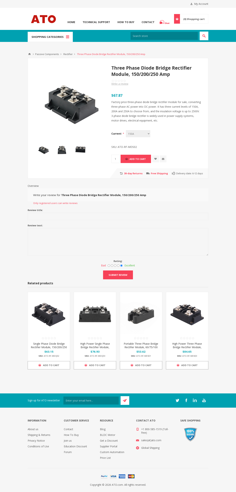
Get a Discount (109, 440)
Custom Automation (112, 452)
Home (71, 22)
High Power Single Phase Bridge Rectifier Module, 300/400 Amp (95, 347)
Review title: (35, 210)
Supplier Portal (108, 446)
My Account (201, 4)
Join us (68, 440)
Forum (68, 452)
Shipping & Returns (39, 435)
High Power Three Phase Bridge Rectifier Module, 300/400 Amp (187, 347)
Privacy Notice (36, 440)
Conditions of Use (38, 446)
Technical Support (96, 22)
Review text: (35, 225)
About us (33, 429)
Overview (33, 186)
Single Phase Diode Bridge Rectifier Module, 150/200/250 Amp (49, 347)
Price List (105, 458)
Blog (102, 429)
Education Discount (75, 446)
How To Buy (125, 22)
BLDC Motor (107, 435)
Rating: (118, 261)
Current (116, 133)
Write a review (119, 83)
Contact (148, 22)
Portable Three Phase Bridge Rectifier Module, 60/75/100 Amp (141, 347)
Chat (165, 21)
